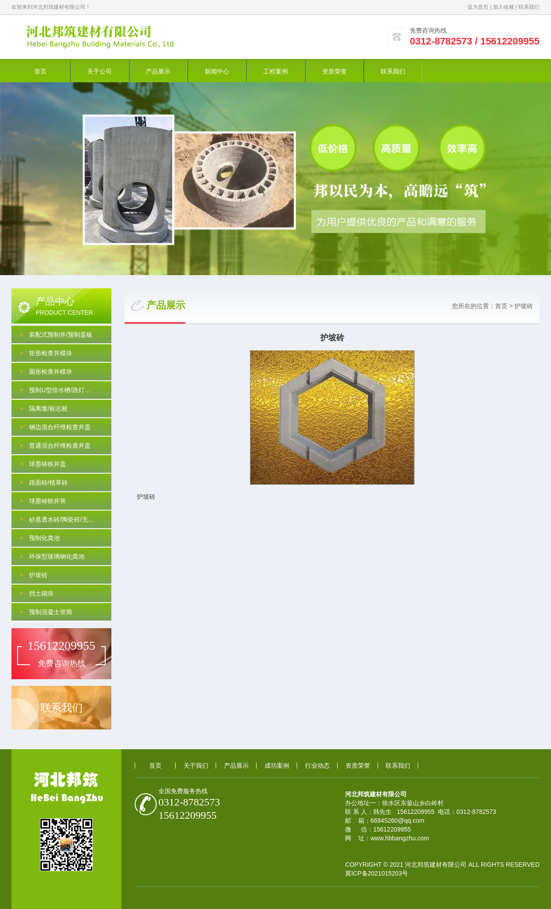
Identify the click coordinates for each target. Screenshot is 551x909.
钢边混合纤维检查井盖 (60, 427)
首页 (40, 71)
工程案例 (275, 71)
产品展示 (158, 71)
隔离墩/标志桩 (48, 408)
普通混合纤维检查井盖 (60, 445)
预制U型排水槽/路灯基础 (63, 390)
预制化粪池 (44, 537)
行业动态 (317, 765)
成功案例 (276, 765)
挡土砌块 (41, 593)
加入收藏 (503, 7)
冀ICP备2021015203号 (376, 873)
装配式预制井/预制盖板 (60, 334)
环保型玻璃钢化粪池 (56, 556)
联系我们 (529, 7)
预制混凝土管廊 (50, 611)
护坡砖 (38, 574)
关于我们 (196, 765)
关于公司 (99, 71)
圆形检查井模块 (50, 371)
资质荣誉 (334, 71)
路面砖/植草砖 (48, 482)
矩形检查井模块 (50, 353)
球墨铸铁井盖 (47, 463)
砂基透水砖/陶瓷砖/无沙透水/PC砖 (70, 519)
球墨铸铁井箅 (47, 500)
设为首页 (478, 7)
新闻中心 (217, 71)
